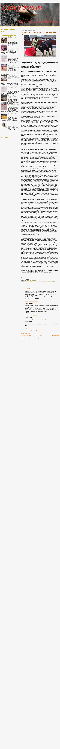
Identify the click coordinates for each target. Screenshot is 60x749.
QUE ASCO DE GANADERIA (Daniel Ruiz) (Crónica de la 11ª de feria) (13, 77)
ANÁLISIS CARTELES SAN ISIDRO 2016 (13, 87)
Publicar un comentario (26, 333)
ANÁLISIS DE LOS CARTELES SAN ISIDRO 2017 (12, 115)
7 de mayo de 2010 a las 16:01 (31, 330)
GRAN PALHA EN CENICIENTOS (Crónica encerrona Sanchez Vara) (12, 39)
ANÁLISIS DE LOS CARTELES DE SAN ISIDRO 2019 (12, 96)
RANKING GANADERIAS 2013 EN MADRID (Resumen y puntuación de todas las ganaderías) (13, 48)
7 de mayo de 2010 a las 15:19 (31, 315)
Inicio (41, 335)
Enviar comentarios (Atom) (34, 338)
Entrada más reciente (26, 335)
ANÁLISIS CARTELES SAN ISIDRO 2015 (13, 56)
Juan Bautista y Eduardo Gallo (30, 281)
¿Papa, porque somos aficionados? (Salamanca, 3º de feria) (13, 66)
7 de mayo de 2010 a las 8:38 (31, 300)
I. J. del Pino (28, 289)
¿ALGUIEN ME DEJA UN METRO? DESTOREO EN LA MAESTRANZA (13, 124)
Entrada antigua (55, 335)
